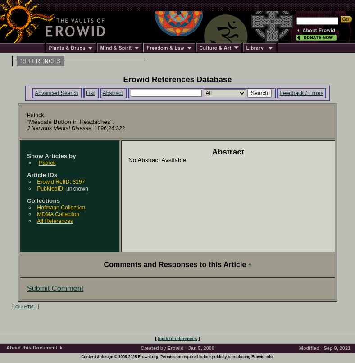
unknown (77, 189)
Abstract (113, 93)
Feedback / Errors (301, 93)
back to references (177, 338)
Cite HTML (25, 306)
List (90, 93)
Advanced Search (56, 93)
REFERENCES (40, 61)
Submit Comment (55, 288)
